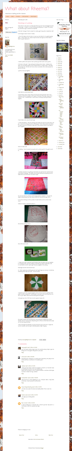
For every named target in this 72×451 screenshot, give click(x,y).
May (60, 93)
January (61, 144)
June (60, 91)
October (61, 82)
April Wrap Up (61, 97)
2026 (59, 58)
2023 (59, 60)
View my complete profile (9, 56)
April (60, 95)
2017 (59, 71)
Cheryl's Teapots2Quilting (26, 387)
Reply (22, 352)
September (61, 84)
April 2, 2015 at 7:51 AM (30, 366)
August (60, 87)
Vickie (22, 356)
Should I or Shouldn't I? (61, 134)
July (60, 89)
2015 (59, 75)
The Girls (18, 16)
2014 (59, 147)
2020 (59, 65)
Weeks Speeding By (61, 101)
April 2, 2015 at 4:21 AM (32, 347)
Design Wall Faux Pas (61, 130)
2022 (59, 62)
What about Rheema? (27, 9)
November (61, 79)
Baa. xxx (23, 403)
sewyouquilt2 (24, 347)
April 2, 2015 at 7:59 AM (33, 378)
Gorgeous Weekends (61, 108)
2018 (59, 69)
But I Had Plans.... (61, 104)
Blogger (42, 448)
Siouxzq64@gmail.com (11, 47)
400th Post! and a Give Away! (61, 122)
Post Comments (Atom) (39, 439)
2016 (59, 73)
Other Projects (33, 16)
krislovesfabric (24, 378)
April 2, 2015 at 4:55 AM (29, 356)
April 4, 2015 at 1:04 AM (30, 403)
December (61, 76)
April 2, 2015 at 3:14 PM (33, 395)
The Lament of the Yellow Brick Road (61, 113)
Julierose (23, 366)
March (60, 140)
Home (7, 16)
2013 (59, 148)
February (61, 142)
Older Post (51, 435)
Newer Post (21, 435)
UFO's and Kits (25, 16)
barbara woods (24, 395)
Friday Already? (61, 118)
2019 (59, 67)
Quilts (12, 16)
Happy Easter (61, 127)
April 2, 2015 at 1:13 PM (37, 387)
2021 (59, 63)
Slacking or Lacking (61, 138)
